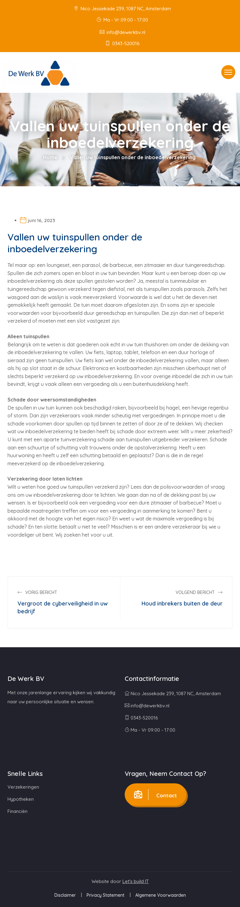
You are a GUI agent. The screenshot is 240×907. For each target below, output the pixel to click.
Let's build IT (135, 881)
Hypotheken (21, 799)
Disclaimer (65, 895)
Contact (155, 794)
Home (50, 157)
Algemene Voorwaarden (160, 895)
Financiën (18, 811)
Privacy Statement (105, 895)
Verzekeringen (23, 787)
